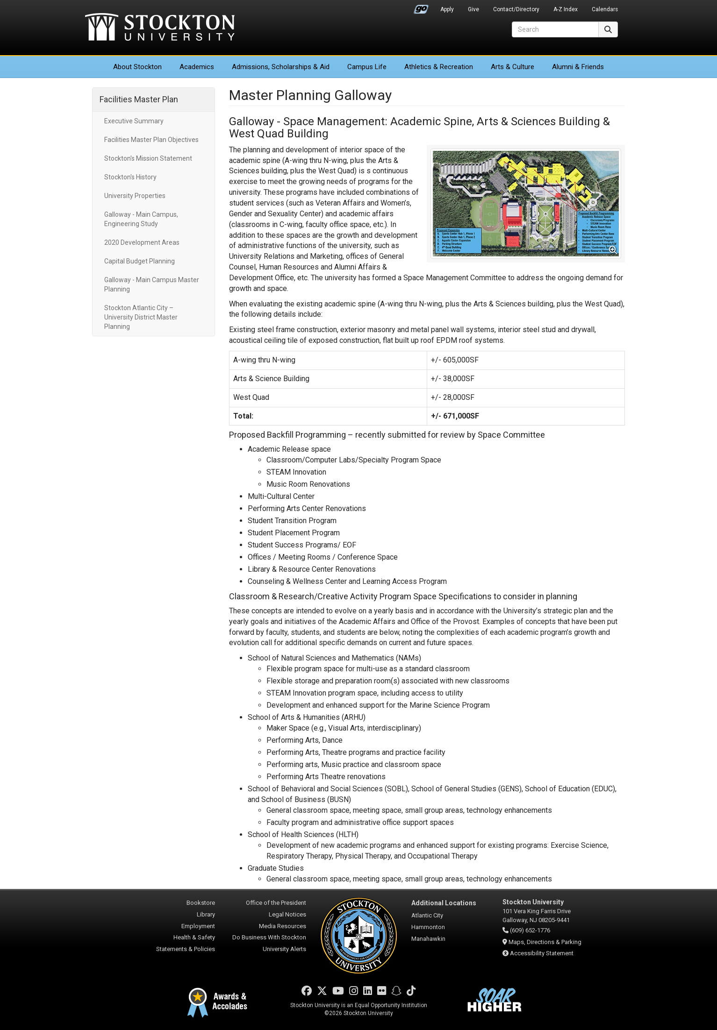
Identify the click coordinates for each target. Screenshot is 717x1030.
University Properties (134, 195)
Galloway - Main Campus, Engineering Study (141, 219)
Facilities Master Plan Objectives (151, 139)
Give (473, 9)
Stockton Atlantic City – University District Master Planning (141, 317)
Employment (198, 926)
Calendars (605, 9)
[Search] (555, 29)
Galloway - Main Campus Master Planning (151, 284)
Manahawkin (428, 938)
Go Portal (421, 7)
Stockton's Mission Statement (148, 158)
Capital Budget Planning (139, 261)
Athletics (438, 67)
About (137, 67)
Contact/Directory (516, 9)
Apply (447, 9)
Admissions (281, 67)
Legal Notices (287, 914)
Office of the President (276, 902)
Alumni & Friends (578, 67)
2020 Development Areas (141, 242)
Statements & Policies (185, 948)
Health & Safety (194, 937)
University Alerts (284, 948)
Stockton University (160, 28)
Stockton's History (130, 177)
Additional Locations (443, 903)
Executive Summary (134, 121)
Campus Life (367, 67)
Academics (196, 67)
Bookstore (200, 902)
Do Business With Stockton (269, 937)
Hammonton (428, 927)
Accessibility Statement (542, 953)
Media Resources (282, 926)
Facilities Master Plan (139, 99)
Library (206, 914)
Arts (512, 67)
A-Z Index (565, 9)
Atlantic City (427, 915)
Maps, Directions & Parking (545, 941)
